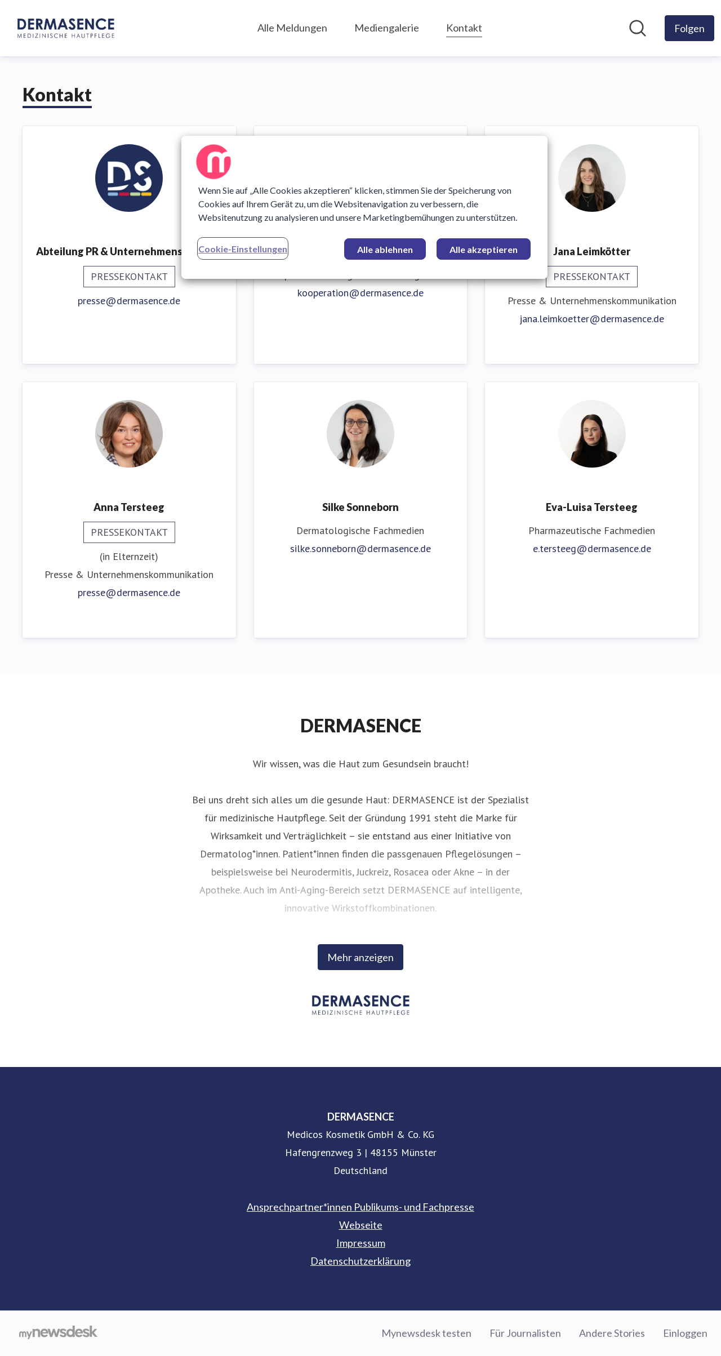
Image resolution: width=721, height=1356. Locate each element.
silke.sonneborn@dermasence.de (360, 548)
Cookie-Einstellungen (242, 248)
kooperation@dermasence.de (360, 292)
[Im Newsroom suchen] (638, 28)
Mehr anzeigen (360, 957)
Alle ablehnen (385, 249)
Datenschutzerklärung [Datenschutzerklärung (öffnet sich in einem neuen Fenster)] (360, 1261)
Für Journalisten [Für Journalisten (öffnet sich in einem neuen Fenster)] (525, 1333)
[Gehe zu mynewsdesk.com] (58, 1333)
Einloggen (685, 1333)
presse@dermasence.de (129, 300)
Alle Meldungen (292, 27)
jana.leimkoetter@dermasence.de (591, 318)
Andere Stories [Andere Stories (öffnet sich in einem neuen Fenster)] (612, 1333)
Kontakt (464, 26)
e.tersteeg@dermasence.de (592, 548)
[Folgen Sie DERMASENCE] (689, 28)
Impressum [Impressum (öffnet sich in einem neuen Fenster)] (360, 1243)
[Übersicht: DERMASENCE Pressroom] (65, 28)
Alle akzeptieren (483, 249)
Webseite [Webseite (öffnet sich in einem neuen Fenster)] (360, 1225)
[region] (364, 207)
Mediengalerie (386, 27)
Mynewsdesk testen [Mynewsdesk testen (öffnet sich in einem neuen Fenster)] (426, 1333)
